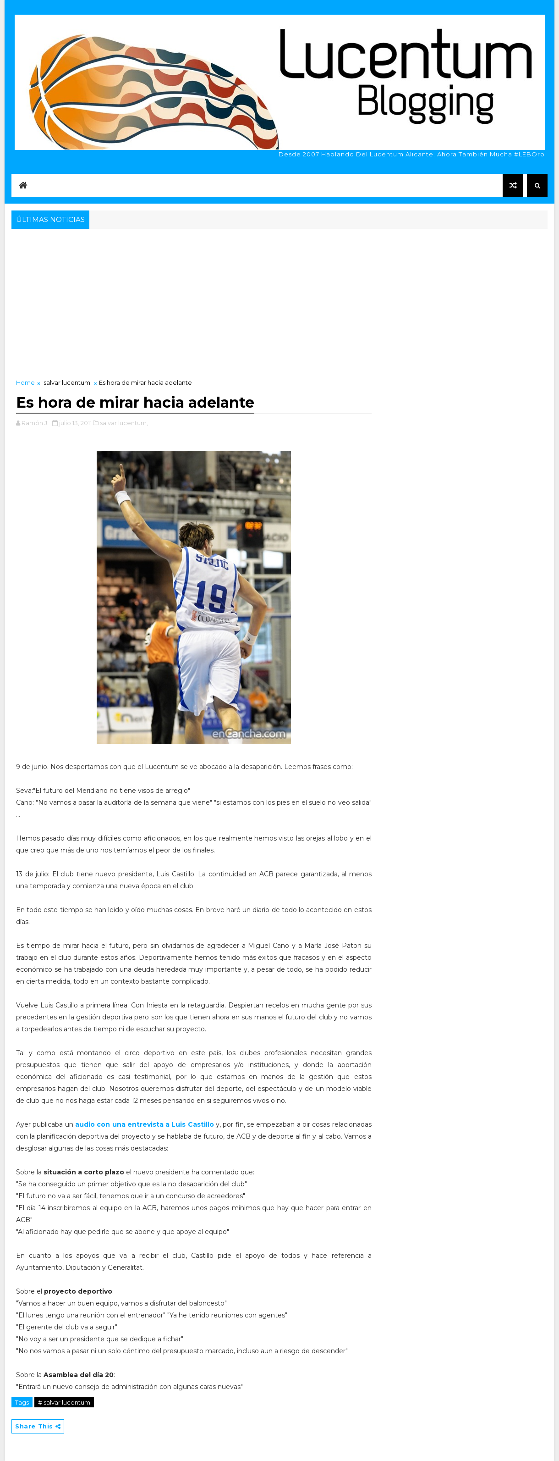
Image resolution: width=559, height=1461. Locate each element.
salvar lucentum (67, 382)
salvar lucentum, (124, 422)
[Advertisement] (279, 300)
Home (25, 382)
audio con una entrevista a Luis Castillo (143, 1124)
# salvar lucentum (64, 1402)
